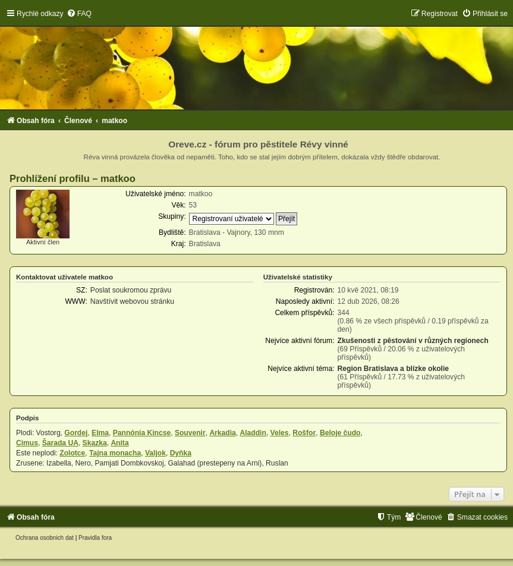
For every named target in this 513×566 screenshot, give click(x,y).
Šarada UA (60, 443)
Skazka (95, 443)
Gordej (75, 433)
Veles (279, 433)
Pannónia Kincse (142, 433)
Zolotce (72, 453)
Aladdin (253, 433)
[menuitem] (79, 14)
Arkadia (222, 433)
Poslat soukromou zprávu (130, 290)
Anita (119, 443)
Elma (100, 433)
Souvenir (190, 433)
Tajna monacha (115, 453)
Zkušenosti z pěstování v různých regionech (413, 341)
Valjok (155, 453)
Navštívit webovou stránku (132, 301)
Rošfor (304, 433)
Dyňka (180, 453)
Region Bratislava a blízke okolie (393, 368)
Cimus (27, 443)
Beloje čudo (340, 433)
